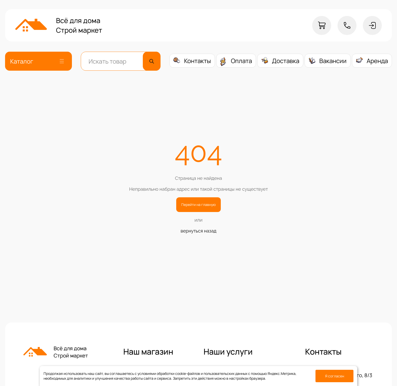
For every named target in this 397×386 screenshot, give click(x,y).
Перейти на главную (198, 204)
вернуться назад (198, 231)
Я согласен (334, 376)
